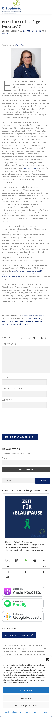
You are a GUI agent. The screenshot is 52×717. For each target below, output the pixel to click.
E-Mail (5, 458)
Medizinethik (26, 321)
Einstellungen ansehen (26, 705)
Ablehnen (26, 697)
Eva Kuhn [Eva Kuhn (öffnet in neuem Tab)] (19, 45)
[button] (47, 659)
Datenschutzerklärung (28, 712)
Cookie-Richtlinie (11, 712)
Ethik (15, 321)
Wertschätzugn (19, 324)
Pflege (38, 321)
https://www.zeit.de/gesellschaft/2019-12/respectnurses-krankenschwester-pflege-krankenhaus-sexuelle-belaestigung (26, 274)
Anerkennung (33, 319)
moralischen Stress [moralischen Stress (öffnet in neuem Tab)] (30, 168)
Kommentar (10, 344)
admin (5, 34)
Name (6, 377)
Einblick (6, 321)
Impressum (42, 712)
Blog (25, 315)
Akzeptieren (26, 690)
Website (7, 400)
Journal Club (36, 315)
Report (6, 324)
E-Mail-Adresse (12, 389)
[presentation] (13, 421)
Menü (47, 5)
